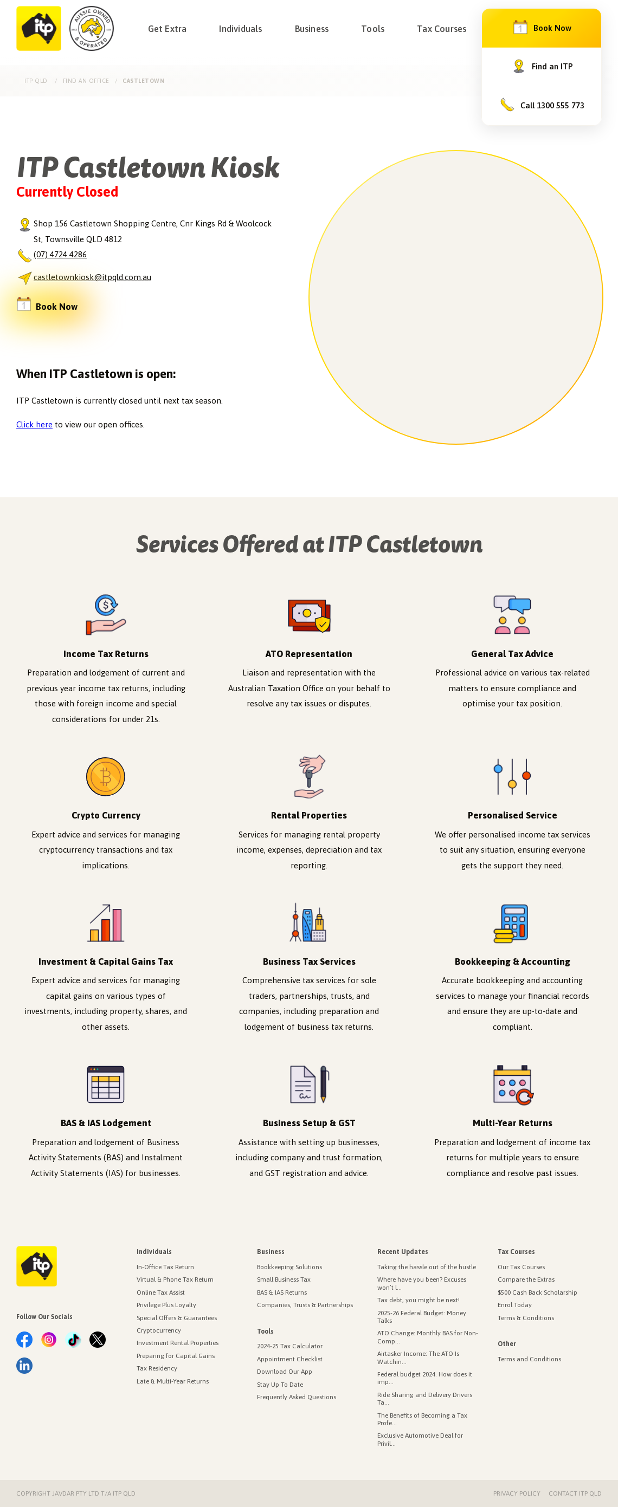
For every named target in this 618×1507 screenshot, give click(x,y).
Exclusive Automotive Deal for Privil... (420, 1439)
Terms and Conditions (529, 1359)
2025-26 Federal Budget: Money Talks (421, 1316)
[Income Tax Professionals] (38, 28)
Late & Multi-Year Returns (173, 1381)
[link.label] (24, 1340)
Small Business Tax (284, 1279)
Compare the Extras (526, 1279)
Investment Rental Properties (177, 1343)
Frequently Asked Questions (296, 1397)
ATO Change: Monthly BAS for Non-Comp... (427, 1336)
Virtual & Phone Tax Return (175, 1279)
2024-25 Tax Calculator (290, 1346)
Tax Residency (157, 1368)
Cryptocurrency (159, 1330)
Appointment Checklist (290, 1359)
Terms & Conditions (526, 1318)
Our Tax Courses (521, 1267)
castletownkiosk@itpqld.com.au (92, 277)
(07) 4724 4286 (60, 254)
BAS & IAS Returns (282, 1292)
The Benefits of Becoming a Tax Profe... (422, 1419)
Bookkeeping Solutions (289, 1267)
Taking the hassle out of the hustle (426, 1267)
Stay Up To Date (280, 1384)
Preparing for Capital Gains (176, 1356)
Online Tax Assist (161, 1292)
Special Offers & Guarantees (177, 1318)
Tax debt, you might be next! (418, 1300)
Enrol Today (515, 1305)
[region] (456, 297)
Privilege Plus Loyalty (166, 1305)
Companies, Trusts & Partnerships (305, 1305)
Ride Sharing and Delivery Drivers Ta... (424, 1398)
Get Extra (167, 29)
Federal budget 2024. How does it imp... (424, 1378)
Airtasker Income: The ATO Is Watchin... (418, 1357)
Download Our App (284, 1371)
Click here (34, 424)
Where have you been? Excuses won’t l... (421, 1283)
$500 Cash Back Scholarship (537, 1292)
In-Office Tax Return (165, 1267)
